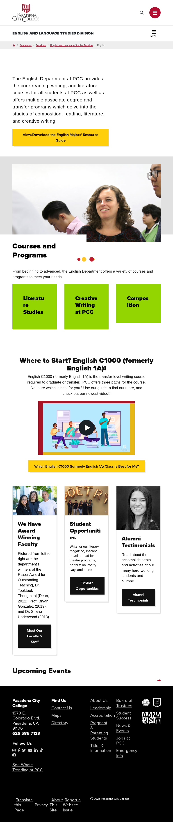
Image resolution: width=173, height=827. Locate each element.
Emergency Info (126, 753)
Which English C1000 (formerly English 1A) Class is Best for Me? (86, 466)
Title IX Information (100, 748)
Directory (59, 723)
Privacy (41, 808)
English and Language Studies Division (53, 33)
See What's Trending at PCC (27, 767)
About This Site (57, 807)
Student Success (124, 715)
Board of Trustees (124, 703)
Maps (56, 715)
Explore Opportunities (90, 585)
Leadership (100, 708)
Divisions (41, 45)
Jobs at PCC (123, 740)
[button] (155, 12)
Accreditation (102, 715)
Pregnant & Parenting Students (99, 730)
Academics (26, 45)
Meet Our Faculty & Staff (39, 636)
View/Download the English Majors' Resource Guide (61, 137)
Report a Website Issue (71, 807)
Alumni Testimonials (141, 597)
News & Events (123, 728)
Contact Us (61, 708)
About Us (99, 700)
